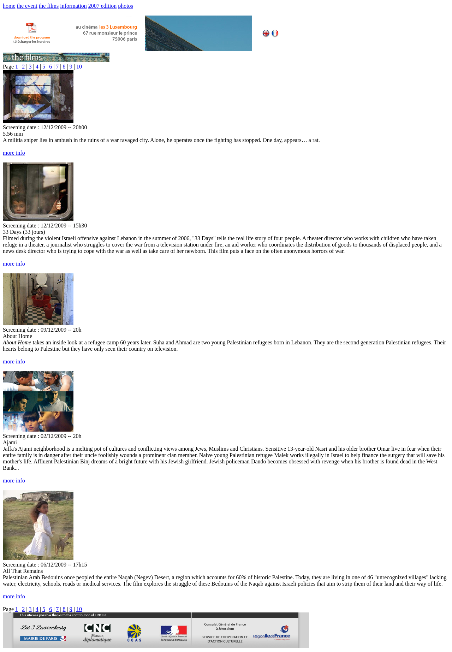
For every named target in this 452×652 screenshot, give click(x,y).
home (9, 6)
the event (27, 6)
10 (79, 67)
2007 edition (102, 6)
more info (14, 153)
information (73, 6)
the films (49, 6)
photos (125, 6)
